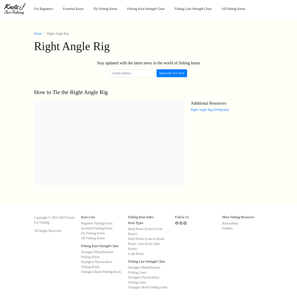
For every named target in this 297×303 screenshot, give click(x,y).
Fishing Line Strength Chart (192, 9)
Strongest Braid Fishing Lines (148, 287)
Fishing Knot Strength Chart (146, 9)
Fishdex (227, 228)
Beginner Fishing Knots (97, 223)
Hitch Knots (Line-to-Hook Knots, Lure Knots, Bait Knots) (146, 243)
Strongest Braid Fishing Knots (101, 272)
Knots (38, 33)
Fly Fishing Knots (105, 9)
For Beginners (43, 9)
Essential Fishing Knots (96, 228)
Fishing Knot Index (141, 217)
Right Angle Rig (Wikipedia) (210, 109)
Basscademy (230, 223)
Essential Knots (73, 9)
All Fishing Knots (233, 9)
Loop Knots (136, 253)
